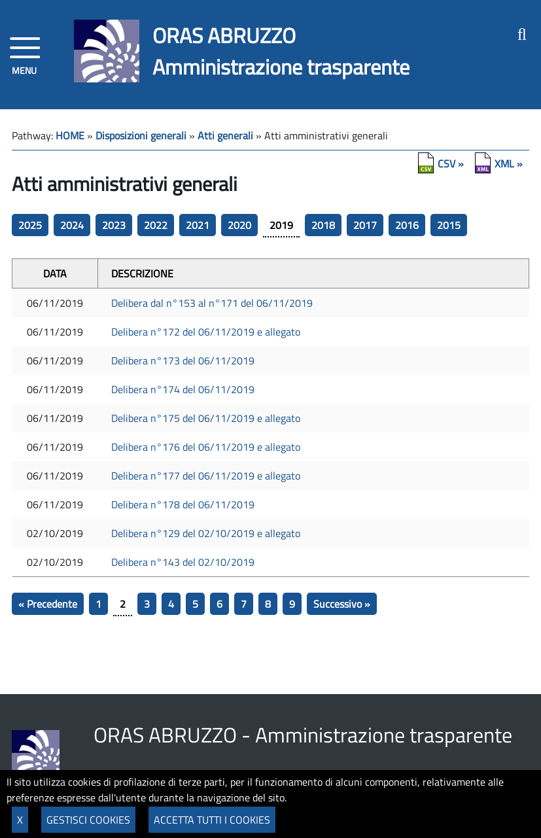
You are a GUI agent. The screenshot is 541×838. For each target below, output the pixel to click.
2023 (114, 225)
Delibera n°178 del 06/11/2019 (182, 504)
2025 (30, 225)
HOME (70, 135)
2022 (155, 225)
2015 (449, 225)
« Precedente (47, 604)
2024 (72, 225)
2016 (407, 225)
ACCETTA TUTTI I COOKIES (212, 820)
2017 (365, 225)
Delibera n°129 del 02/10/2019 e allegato (205, 533)
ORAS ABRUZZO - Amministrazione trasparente (303, 734)
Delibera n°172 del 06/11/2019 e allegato (205, 332)
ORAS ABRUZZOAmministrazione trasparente (281, 51)
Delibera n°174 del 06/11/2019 (182, 389)
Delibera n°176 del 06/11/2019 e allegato (205, 447)
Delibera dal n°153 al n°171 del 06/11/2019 (212, 303)
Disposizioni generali (141, 135)
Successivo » (341, 604)
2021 (197, 225)
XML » (509, 163)
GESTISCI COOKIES (88, 820)
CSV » (451, 163)
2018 (323, 225)
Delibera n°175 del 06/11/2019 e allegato (205, 418)
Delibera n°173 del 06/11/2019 (182, 360)
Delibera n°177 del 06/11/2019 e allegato (205, 475)
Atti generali (225, 135)
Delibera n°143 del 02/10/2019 (182, 562)
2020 (239, 225)
